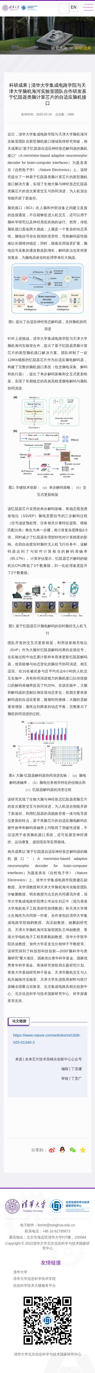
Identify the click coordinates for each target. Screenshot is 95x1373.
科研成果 (83, 48)
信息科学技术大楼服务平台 (34, 1285)
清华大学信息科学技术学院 (34, 1279)
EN (73, 7)
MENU (88, 7)
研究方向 (59, 48)
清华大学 (20, 1272)
